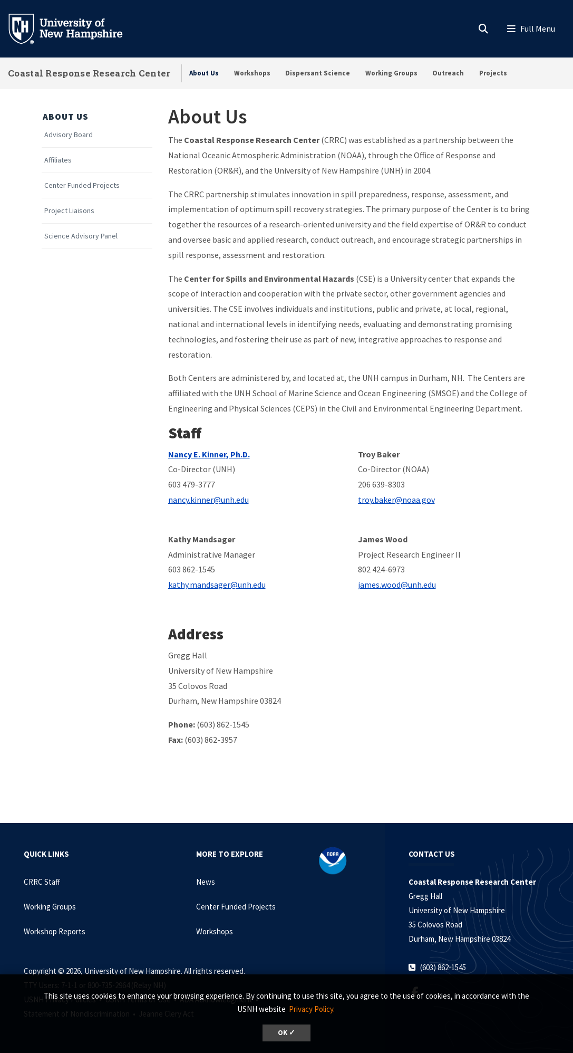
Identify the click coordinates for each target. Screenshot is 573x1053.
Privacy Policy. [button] (312, 1009)
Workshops (252, 73)
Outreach (448, 73)
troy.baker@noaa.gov (396, 499)
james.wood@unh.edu (397, 584)
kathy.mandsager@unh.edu (217, 584)
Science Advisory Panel (81, 236)
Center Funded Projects (82, 185)
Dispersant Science (317, 73)
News (205, 882)
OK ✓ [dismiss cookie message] (286, 1032)
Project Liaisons (69, 210)
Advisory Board (68, 134)
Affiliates (58, 160)
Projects (493, 73)
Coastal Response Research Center (89, 73)
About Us (204, 73)
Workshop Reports (54, 931)
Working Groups (391, 73)
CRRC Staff (42, 882)
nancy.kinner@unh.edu (208, 499)
